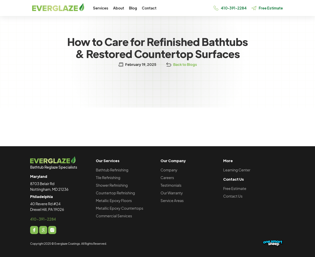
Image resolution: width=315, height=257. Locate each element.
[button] (100, 8)
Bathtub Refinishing (112, 170)
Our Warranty (172, 193)
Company (169, 170)
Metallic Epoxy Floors (114, 200)
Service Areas (172, 200)
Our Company (173, 160)
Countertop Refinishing (115, 193)
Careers (167, 177)
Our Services (108, 160)
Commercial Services (114, 215)
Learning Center (236, 170)
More (228, 160)
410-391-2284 (43, 219)
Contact (149, 8)
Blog (133, 8)
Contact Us (233, 179)
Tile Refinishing (108, 177)
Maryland (38, 176)
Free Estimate (234, 188)
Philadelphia (41, 196)
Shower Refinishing (112, 185)
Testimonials (171, 185)
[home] (58, 7)
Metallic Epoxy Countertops (119, 208)
